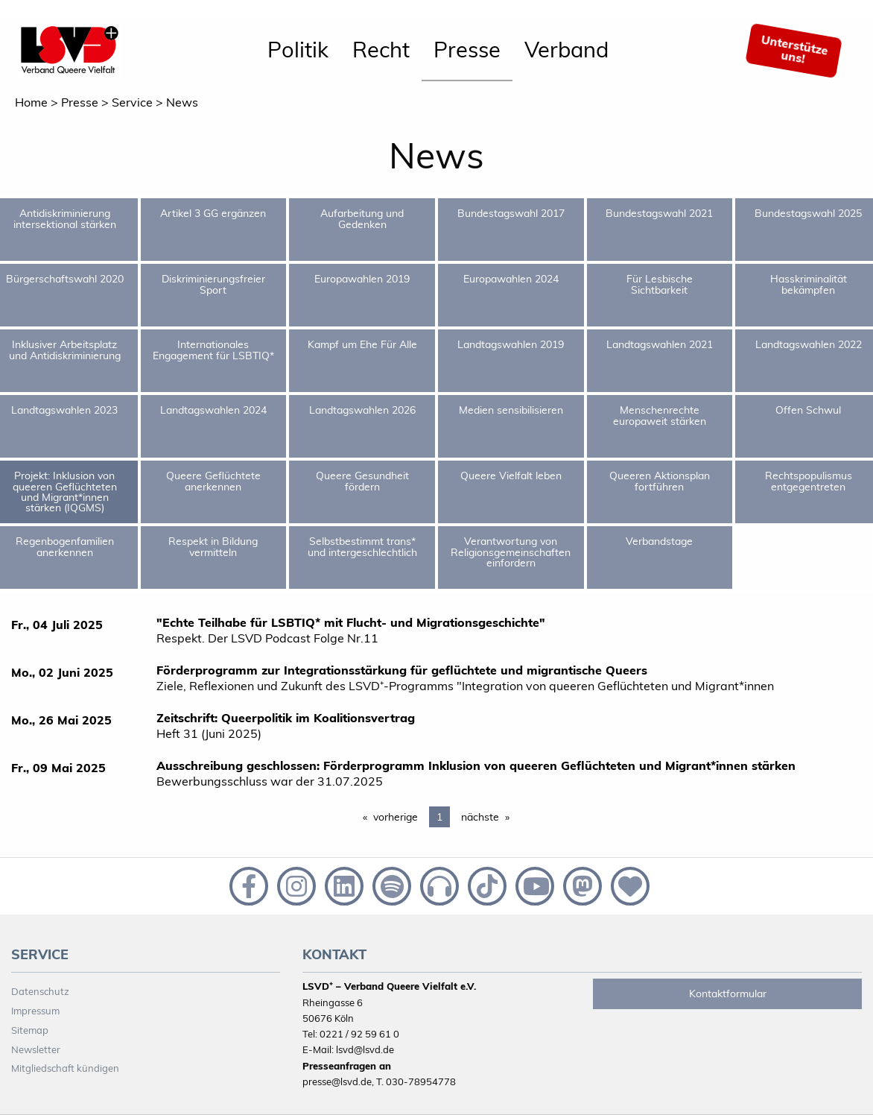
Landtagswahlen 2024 (213, 410)
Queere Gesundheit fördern (362, 481)
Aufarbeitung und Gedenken (362, 218)
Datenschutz (40, 991)
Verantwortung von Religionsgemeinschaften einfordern (511, 551)
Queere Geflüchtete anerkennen (213, 481)
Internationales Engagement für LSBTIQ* (213, 349)
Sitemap (29, 1030)
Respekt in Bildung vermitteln (213, 546)
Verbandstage (659, 541)
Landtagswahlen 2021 (659, 344)
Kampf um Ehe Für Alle (362, 344)
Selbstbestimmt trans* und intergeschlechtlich (362, 546)
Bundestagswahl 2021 (659, 213)
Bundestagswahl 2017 (511, 213)
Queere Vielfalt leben (511, 475)
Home (31, 102)
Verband (566, 49)
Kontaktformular (727, 993)
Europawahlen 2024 (511, 278)
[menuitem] (297, 50)
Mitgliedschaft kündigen (65, 1068)
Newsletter (35, 1049)
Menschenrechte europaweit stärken (659, 415)
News (182, 102)
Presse (467, 49)
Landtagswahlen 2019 (510, 344)
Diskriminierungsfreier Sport (213, 284)
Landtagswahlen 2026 (362, 410)
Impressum (35, 1011)
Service (132, 102)
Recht (381, 49)
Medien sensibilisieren (511, 410)
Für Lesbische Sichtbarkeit (659, 284)
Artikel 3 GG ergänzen (213, 213)
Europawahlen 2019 (362, 278)
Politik (297, 49)
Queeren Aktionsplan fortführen (659, 481)
